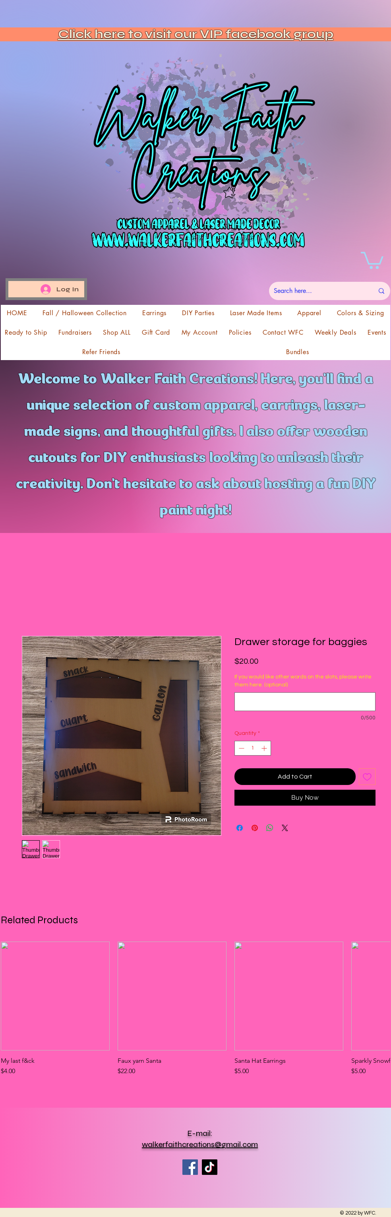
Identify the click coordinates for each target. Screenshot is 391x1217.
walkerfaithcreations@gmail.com (200, 1144)
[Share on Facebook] (239, 828)
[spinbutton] (253, 748)
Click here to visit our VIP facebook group (195, 34)
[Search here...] (318, 291)
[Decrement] (241, 748)
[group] (195, 1013)
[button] (372, 259)
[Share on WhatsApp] (270, 828)
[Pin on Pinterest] (254, 828)
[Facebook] (190, 1167)
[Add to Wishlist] (367, 776)
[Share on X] (285, 828)
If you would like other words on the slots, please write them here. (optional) (303, 681)
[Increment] (265, 748)
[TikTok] (209, 1167)
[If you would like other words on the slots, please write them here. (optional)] (305, 701)
